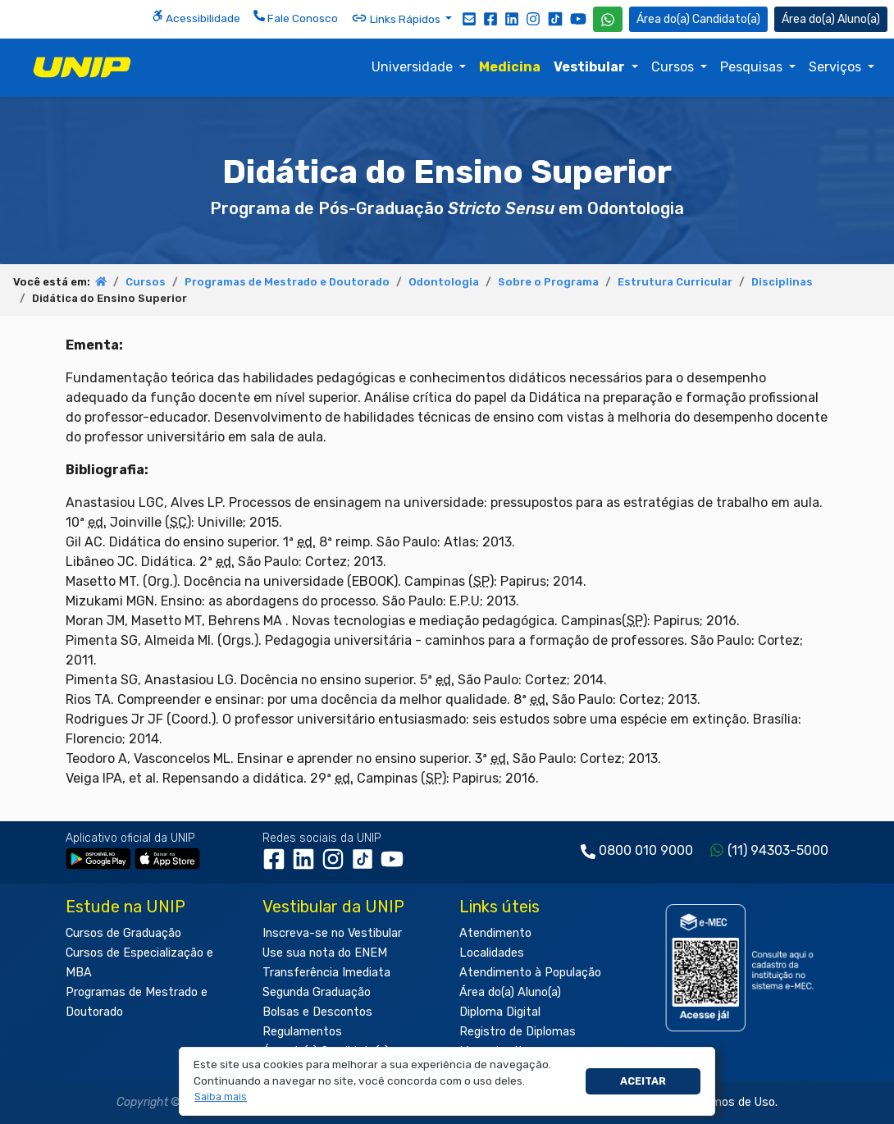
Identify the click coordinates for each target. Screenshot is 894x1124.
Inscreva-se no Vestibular (332, 933)
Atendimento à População (530, 973)
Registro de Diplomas (517, 1032)
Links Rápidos (397, 18)
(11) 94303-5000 (778, 850)
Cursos (674, 67)
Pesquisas (753, 67)
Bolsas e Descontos (317, 1012)
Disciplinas (782, 282)
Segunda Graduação (316, 992)
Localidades (491, 953)
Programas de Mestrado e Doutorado (287, 282)
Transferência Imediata (326, 973)
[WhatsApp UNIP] (608, 19)
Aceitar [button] (643, 1081)
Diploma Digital (500, 1012)
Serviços (836, 67)
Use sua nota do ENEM (324, 953)
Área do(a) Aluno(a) (510, 992)
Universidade (414, 67)
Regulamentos (302, 1032)
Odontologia (443, 282)
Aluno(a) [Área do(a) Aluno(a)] (831, 19)
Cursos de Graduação (123, 933)
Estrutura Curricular (675, 282)
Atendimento (495, 933)
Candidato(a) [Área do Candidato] (698, 19)
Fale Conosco (295, 17)
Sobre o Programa (548, 282)
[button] (221, 1097)
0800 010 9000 (646, 850)
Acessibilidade (196, 17)
